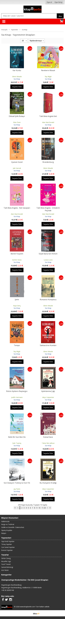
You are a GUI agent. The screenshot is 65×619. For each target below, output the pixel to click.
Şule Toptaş (16, 443)
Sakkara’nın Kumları (48, 345)
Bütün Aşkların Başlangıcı (16, 391)
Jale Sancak (17, 168)
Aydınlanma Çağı (48, 391)
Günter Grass (17, 260)
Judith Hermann (17, 397)
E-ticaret (29, 613)
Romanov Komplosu (48, 299)
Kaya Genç (17, 306)
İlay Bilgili (48, 76)
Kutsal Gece (48, 437)
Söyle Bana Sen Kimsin (48, 253)
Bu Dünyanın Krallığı (48, 483)
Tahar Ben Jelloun (48, 443)
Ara (60, 16)
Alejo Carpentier (48, 397)
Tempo (17, 345)
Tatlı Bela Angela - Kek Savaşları (17, 208)
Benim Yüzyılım (17, 253)
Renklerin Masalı (48, 70)
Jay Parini (17, 489)
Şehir (17, 299)
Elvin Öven (17, 122)
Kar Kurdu (17, 70)
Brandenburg (48, 162)
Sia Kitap (17, 79)
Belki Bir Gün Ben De (17, 437)
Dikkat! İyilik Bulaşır (17, 116)
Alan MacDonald (48, 122)
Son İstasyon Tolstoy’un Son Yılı (17, 483)
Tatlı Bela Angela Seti (48, 116)
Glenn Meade (17, 76)
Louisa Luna (48, 260)
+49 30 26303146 (7, 590)
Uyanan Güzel (17, 162)
